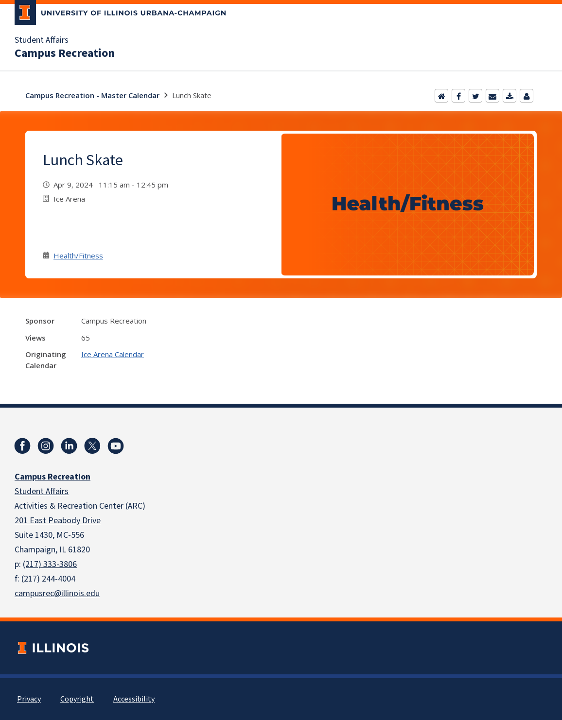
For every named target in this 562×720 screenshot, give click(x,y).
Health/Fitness (78, 255)
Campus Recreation (65, 53)
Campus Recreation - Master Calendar (92, 95)
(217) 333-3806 (50, 564)
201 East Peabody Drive (58, 520)
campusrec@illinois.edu (57, 593)
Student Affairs (42, 40)
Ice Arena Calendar (112, 354)
